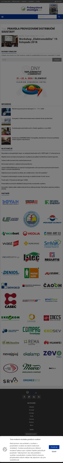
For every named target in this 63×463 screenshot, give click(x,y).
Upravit (54, 451)
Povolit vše (54, 447)
